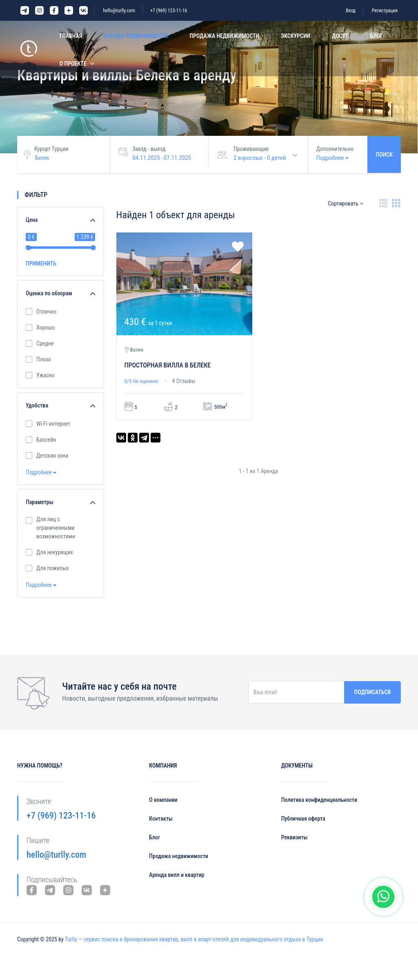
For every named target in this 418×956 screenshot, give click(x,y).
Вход (351, 10)
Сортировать (345, 203)
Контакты (160, 818)
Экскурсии (295, 36)
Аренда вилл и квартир (176, 875)
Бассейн (46, 439)
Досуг (340, 36)
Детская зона (52, 455)
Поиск (384, 154)
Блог (376, 36)
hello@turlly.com (119, 10)
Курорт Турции (51, 149)
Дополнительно (335, 149)
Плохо (43, 359)
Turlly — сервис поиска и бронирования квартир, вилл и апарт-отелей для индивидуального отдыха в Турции (194, 939)
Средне (45, 343)
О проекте (73, 63)
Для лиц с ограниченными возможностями (58, 528)
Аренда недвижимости (136, 36)
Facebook (54, 10)
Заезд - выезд (149, 149)
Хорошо (45, 327)
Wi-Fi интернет (53, 423)
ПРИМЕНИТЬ (41, 263)
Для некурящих (54, 551)
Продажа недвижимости (225, 36)
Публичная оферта (303, 818)
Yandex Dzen (68, 10)
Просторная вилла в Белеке (168, 365)
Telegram (24, 10)
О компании (163, 800)
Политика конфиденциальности (319, 800)
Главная (71, 36)
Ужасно (45, 374)
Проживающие (251, 149)
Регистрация (385, 10)
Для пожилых (52, 567)
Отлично (46, 311)
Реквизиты (294, 837)
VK (83, 10)
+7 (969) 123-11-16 (168, 10)
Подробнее (41, 472)
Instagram (39, 10)
